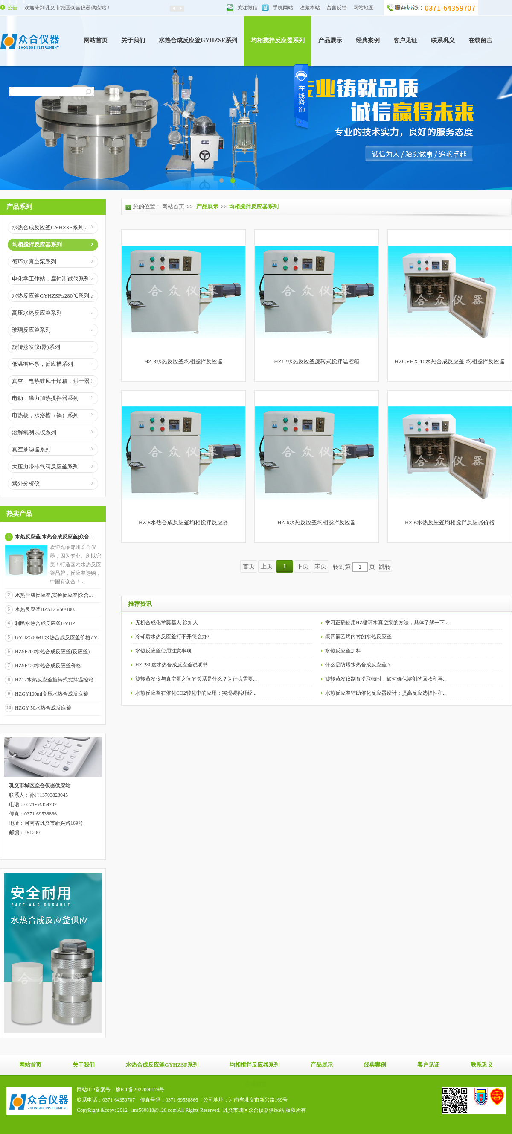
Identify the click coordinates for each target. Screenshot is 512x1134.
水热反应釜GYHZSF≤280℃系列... (52, 295)
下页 (302, 566)
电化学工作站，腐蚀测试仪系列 (51, 278)
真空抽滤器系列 (31, 449)
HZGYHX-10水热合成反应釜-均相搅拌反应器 (450, 361)
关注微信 (247, 8)
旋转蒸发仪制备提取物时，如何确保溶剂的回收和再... (386, 679)
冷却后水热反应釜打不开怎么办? (172, 637)
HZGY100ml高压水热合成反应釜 (51, 694)
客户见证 (405, 40)
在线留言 (480, 40)
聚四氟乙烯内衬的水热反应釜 (358, 637)
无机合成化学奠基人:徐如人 (166, 622)
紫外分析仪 (26, 483)
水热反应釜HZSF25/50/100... (46, 609)
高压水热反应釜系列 (37, 313)
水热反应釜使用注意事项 (163, 651)
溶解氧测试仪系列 (34, 432)
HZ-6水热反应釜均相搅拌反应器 (316, 522)
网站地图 (363, 8)
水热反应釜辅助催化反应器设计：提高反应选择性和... (386, 693)
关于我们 (133, 40)
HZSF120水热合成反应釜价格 (48, 666)
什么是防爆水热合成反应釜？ (358, 665)
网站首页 (96, 40)
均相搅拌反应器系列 (278, 40)
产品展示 (330, 40)
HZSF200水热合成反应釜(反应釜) (52, 652)
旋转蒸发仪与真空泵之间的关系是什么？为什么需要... (196, 679)
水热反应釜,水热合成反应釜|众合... (54, 537)
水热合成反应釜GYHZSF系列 (198, 40)
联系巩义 (443, 40)
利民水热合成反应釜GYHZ (45, 623)
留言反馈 (336, 8)
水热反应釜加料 (343, 651)
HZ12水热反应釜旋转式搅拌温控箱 (54, 680)
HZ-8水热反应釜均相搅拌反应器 (183, 361)
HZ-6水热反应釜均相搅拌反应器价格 (450, 522)
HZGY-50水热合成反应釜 (43, 708)
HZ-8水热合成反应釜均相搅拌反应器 (183, 522)
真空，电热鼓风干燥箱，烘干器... (53, 381)
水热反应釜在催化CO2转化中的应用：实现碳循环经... (195, 693)
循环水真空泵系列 (34, 261)
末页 (320, 566)
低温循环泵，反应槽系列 (42, 364)
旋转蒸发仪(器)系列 (36, 347)
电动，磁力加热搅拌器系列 (45, 398)
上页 (267, 566)
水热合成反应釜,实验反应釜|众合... (54, 595)
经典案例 (368, 40)
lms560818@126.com (154, 1110)
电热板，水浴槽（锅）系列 (45, 415)
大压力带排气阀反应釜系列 (45, 466)
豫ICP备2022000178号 (140, 1090)
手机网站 (283, 8)
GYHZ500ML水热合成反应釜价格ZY (56, 637)
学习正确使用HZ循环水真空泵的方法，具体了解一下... (386, 622)
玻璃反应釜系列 (31, 330)
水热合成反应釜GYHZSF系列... (49, 227)
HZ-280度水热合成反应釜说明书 (171, 665)
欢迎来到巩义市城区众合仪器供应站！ (67, 8)
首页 (249, 566)
